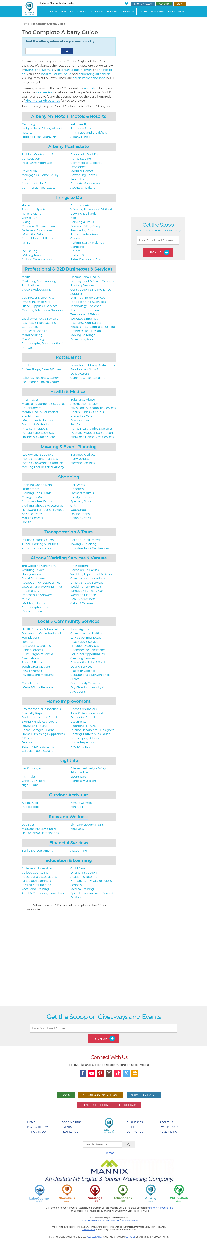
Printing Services (82, 285)
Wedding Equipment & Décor (91, 574)
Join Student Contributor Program (108, 1104)
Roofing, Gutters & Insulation (90, 734)
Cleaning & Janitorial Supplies (42, 310)
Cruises (75, 251)
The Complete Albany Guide (48, 23)
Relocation (29, 171)
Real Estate (70, 1131)
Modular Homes (81, 171)
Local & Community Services (68, 621)
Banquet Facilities (82, 454)
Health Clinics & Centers (87, 412)
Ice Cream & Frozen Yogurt (40, 382)
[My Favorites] (126, 4)
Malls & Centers (32, 518)
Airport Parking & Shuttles (40, 544)
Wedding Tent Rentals (86, 586)
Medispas (77, 828)
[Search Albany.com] (102, 1144)
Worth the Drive (33, 234)
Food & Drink (78, 11)
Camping (28, 124)
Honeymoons (31, 574)
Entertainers (30, 590)
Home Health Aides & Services (91, 428)
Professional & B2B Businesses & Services (68, 269)
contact (130, 1236)
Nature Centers (81, 803)
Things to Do (68, 197)
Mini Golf (76, 807)
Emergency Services (84, 645)
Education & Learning (68, 860)
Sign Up (159, 252)
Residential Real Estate (86, 154)
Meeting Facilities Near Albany (43, 467)
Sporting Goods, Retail (37, 485)
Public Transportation (37, 548)
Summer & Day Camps (86, 226)
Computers (30, 326)
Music (26, 599)
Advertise (164, 3)
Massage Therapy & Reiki (39, 828)
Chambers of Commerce (87, 650)
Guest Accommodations (87, 578)
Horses (26, 205)
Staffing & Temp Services (87, 297)
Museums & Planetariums (39, 226)
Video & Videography (36, 289)
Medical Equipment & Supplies (43, 403)
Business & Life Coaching (39, 322)
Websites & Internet (84, 318)
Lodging (96, 11)
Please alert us (88, 1229)
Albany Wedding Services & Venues (69, 558)
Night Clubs (30, 785)
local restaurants (67, 70)
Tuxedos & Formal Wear (86, 590)
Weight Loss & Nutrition (38, 420)
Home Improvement (68, 701)
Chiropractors (31, 408)
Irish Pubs (29, 776)
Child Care (77, 868)
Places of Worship (82, 671)
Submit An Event (143, 1095)
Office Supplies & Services (39, 306)
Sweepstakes (169, 1126)
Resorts (27, 132)
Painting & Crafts (82, 222)
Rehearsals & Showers (37, 595)
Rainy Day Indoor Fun (85, 259)
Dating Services (81, 666)
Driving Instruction (83, 872)
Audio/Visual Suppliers (37, 454)
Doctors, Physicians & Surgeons (92, 432)
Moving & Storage (82, 335)
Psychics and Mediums (38, 675)
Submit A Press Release (101, 1095)
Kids (73, 218)
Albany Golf (30, 803)
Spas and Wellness (68, 816)
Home (25, 23)
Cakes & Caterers (81, 603)
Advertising (168, 1131)
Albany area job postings (42, 100)
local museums (51, 74)
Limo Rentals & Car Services (89, 548)
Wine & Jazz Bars (33, 781)
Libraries (27, 641)
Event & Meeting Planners (40, 458)
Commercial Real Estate (38, 187)
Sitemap (109, 1152)
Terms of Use (113, 1220)
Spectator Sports (33, 209)
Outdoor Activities (68, 794)
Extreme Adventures (84, 234)
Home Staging (80, 158)
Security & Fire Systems (38, 746)
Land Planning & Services (88, 302)
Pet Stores (77, 485)
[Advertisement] (104, 961)
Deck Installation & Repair (40, 717)
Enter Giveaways (143, 3)
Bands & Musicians (83, 781)
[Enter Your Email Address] (158, 240)
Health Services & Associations (43, 629)
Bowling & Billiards (83, 213)
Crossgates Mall (32, 497)
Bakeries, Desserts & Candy (40, 377)
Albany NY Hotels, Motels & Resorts (68, 116)
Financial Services (68, 842)
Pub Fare (28, 365)
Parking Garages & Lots (38, 540)
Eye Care (76, 424)
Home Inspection (82, 742)
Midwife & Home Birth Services (92, 437)
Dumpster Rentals (83, 717)
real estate (91, 88)
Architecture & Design (85, 331)
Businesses (135, 1122)
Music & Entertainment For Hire (92, 326)
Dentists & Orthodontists (39, 424)
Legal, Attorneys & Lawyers (40, 318)
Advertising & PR (82, 339)
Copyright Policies (129, 1220)
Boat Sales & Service (84, 641)
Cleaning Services (82, 658)
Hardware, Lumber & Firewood (43, 509)
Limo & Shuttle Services (86, 582)
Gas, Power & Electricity (38, 297)
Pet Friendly (78, 124)
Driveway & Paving (35, 726)
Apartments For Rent (37, 183)
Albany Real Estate (68, 146)
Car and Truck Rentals (85, 540)
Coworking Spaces (83, 175)
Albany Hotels (80, 137)
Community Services (85, 683)
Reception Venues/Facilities (41, 582)
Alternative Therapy (84, 403)
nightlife (86, 70)
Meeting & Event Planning (69, 446)
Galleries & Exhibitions (37, 230)
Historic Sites (79, 255)
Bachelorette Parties (84, 570)
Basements (78, 721)
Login (179, 3)
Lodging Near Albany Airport (42, 128)
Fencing (27, 742)
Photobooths (79, 566)
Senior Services (32, 650)
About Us (166, 1122)
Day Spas (28, 824)
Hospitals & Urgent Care (38, 437)
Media (26, 277)
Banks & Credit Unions (37, 850)
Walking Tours (31, 255)
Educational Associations (39, 876)
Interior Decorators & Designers (92, 730)
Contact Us (135, 1131)
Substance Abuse (82, 399)
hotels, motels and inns (88, 78)
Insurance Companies (85, 322)
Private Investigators (36, 302)
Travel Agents (79, 629)
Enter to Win (175, 11)
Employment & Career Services (92, 281)
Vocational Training (35, 889)
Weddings (126, 11)
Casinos (75, 238)
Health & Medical (68, 391)
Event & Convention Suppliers (42, 463)
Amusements (79, 205)
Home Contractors (83, 709)
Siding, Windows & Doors (39, 721)
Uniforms (77, 489)
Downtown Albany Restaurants (92, 365)
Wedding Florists (33, 603)
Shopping (68, 477)
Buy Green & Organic (36, 645)
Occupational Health (85, 277)
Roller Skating (31, 213)
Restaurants (68, 357)
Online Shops (80, 514)
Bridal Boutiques (33, 578)
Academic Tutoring (83, 876)
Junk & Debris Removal (86, 713)
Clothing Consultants (36, 493)
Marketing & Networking (39, 281)
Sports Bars (78, 776)
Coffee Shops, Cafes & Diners (41, 369)
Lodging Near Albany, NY (39, 137)
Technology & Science (85, 306)
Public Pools (30, 807)
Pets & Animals (32, 671)
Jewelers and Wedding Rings (42, 586)
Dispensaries (30, 489)
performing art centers (94, 74)
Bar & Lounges (32, 768)
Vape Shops (78, 509)
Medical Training (82, 889)
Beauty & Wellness (82, 599)
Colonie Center (80, 518)
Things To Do (56, 11)
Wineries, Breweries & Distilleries (92, 209)
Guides (142, 11)
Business (156, 11)
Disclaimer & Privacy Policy (92, 1220)
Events (111, 11)
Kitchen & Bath (81, 746)
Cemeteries (30, 683)
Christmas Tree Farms (37, 501)
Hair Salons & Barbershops (40, 833)
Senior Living (79, 179)
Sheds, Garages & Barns (38, 730)
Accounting (78, 850)
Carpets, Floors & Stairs (37, 750)
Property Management (86, 183)
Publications (30, 285)
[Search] (128, 1144)
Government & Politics (86, 633)
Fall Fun (27, 242)
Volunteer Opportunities (87, 654)
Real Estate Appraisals (37, 163)
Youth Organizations (36, 666)
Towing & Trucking (83, 544)
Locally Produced (82, 497)
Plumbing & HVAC (83, 726)
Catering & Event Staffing (87, 377)
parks (67, 74)
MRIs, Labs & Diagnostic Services (93, 408)
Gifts (73, 505)
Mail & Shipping (33, 339)
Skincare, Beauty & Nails (87, 824)
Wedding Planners (83, 595)
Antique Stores (32, 514)
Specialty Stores (81, 501)
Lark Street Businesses (85, 637)
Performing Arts (81, 230)
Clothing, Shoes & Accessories (42, 505)
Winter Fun (29, 218)
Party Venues (79, 458)
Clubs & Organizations (37, 259)
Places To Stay (37, 1126)
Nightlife (68, 760)
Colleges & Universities (37, 868)
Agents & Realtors (82, 187)
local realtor (44, 92)
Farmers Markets (82, 493)
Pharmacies (30, 399)
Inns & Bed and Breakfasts (88, 132)
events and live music (40, 70)
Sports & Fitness (33, 662)
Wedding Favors (33, 570)
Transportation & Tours (68, 532)
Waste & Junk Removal (38, 687)
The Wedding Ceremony (39, 566)
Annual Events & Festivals (39, 238)
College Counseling (35, 872)
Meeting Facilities (82, 463)
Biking (26, 222)
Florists (26, 522)
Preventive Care (81, 416)
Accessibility (94, 1236)
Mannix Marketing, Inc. (161, 1208)
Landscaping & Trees (84, 738)
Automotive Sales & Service (89, 662)
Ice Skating (29, 251)
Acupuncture (79, 420)
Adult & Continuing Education (43, 893)
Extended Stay (80, 128)
